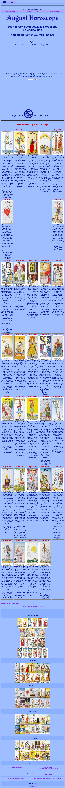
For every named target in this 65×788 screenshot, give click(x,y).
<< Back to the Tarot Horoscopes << (10, 603)
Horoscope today (10, 11)
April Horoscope (54, 11)
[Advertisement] (32, 59)
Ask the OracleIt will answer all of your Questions (48, 768)
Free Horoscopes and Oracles (16, 778)
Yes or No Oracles (17, 767)
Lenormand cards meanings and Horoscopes (16, 773)
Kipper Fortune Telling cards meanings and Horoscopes (48, 773)
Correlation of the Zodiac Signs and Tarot (32, 606)
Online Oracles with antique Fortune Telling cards (48, 778)
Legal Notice (32, 786)
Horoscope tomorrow (33, 11)
